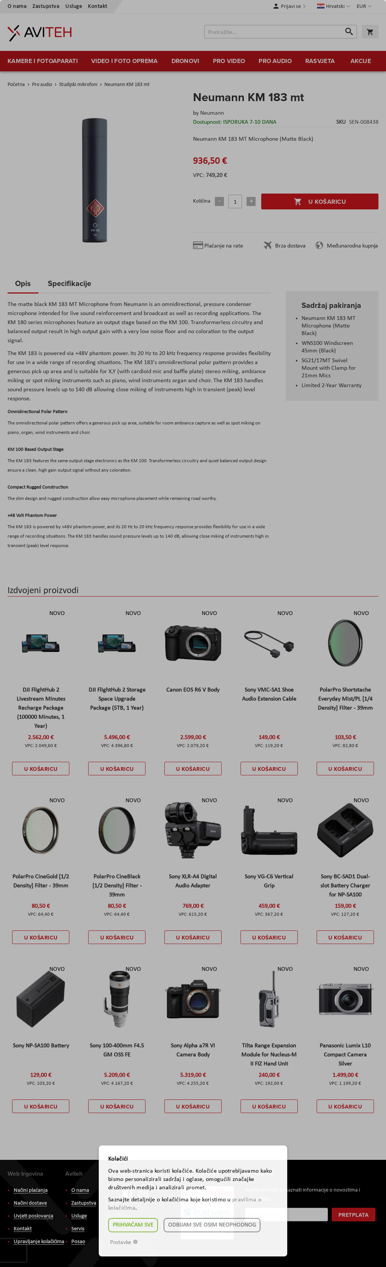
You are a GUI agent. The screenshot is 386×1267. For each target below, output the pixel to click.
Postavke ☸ (124, 1242)
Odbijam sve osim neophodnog (212, 1225)
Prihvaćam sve (133, 1225)
